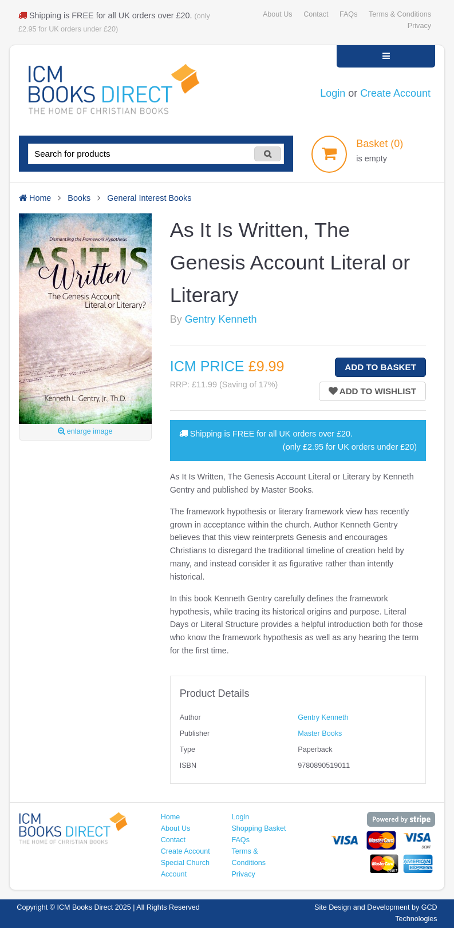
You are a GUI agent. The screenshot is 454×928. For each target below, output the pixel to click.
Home (170, 817)
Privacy (419, 26)
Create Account (395, 93)
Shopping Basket (258, 828)
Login (332, 93)
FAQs (348, 14)
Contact (315, 14)
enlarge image (85, 431)
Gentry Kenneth (221, 319)
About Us (278, 14)
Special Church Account (185, 868)
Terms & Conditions (400, 14)
